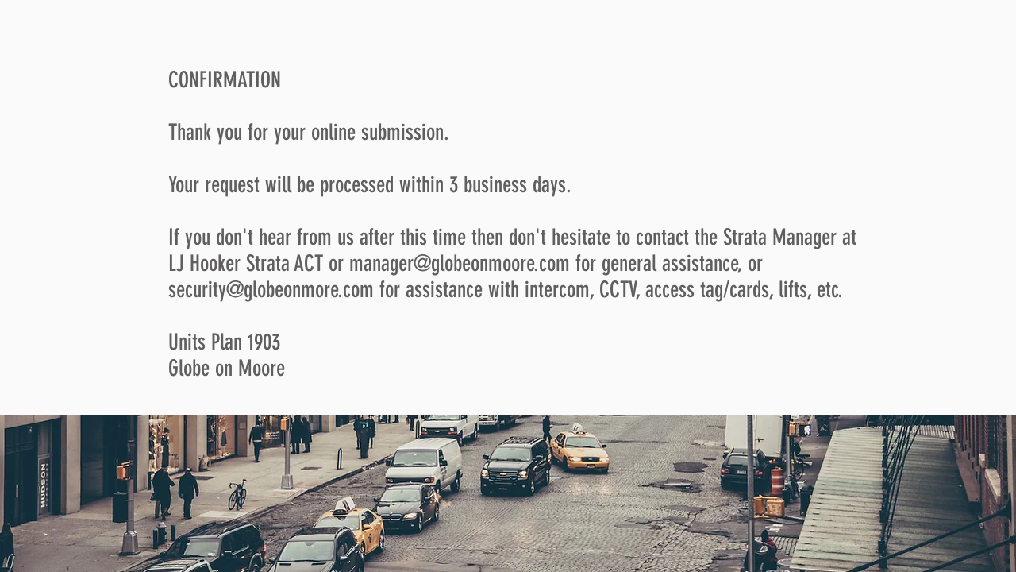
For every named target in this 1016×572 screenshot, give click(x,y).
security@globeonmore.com (271, 289)
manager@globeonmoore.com (459, 263)
